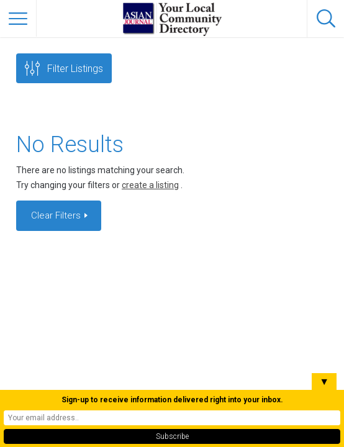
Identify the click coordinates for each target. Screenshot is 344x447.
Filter (75, 68)
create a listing (150, 185)
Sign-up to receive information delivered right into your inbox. (172, 399)
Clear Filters (57, 215)
